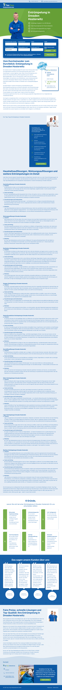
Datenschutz (55, 687)
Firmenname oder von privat (10, 41)
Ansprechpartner (21, 41)
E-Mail (45, 41)
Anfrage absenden (50, 54)
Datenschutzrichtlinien (28, 55)
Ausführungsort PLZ (35, 47)
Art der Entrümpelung (9, 47)
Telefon (32, 41)
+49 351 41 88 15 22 (34, 1)
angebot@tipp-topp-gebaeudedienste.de (50, 1)
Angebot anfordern (41, 163)
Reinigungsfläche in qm (23, 47)
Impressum (49, 687)
